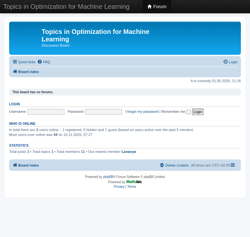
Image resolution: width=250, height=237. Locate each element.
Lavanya (129, 152)
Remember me (175, 111)
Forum (156, 6)
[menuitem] (43, 62)
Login (14, 104)
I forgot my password (142, 111)
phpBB (108, 177)
